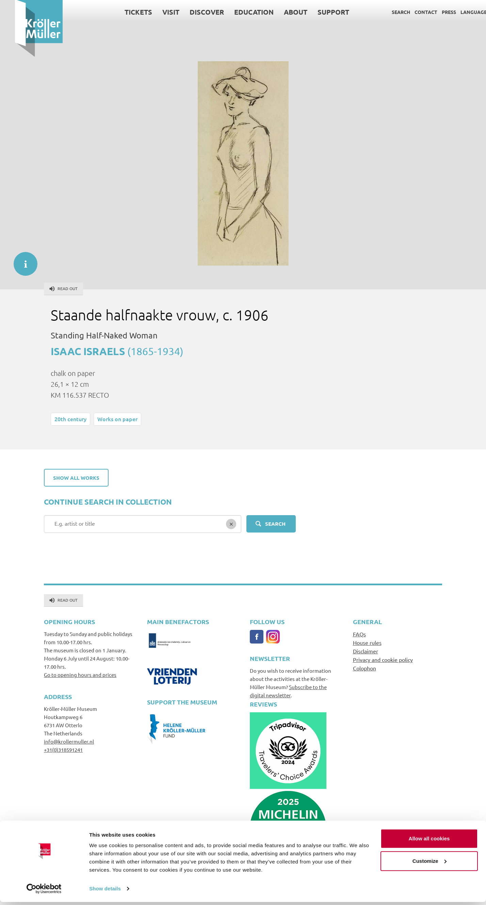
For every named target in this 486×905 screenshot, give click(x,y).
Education (239, 11)
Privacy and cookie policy (383, 659)
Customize (429, 864)
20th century (70, 419)
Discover (192, 11)
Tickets (123, 11)
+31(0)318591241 (63, 749)
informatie (22, 260)
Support (318, 11)
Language (459, 12)
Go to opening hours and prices (80, 674)
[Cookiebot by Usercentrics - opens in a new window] (44, 892)
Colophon (364, 668)
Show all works (76, 477)
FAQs (359, 634)
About (280, 11)
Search (386, 12)
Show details (105, 891)
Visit (155, 11)
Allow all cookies (429, 841)
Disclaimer (365, 651)
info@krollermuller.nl (69, 741)
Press (434, 12)
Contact (411, 12)
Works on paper (117, 419)
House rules (367, 642)
